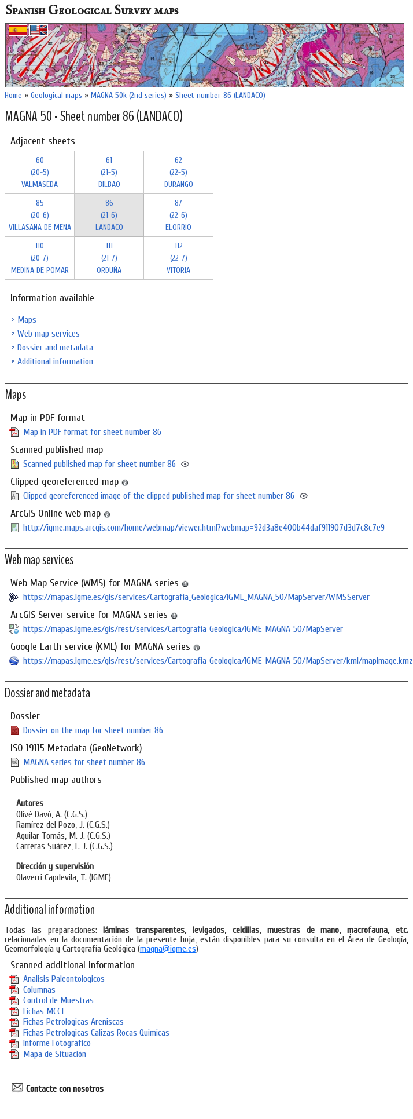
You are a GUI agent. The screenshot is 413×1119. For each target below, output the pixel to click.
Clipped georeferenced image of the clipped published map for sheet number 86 (158, 496)
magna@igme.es (168, 949)
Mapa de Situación (54, 1054)
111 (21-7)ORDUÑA (109, 258)
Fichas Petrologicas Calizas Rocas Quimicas (96, 1032)
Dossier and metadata (55, 347)
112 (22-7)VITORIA (178, 258)
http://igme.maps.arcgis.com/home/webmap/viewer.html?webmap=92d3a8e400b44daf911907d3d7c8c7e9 (204, 527)
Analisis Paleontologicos (64, 979)
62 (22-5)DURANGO (178, 172)
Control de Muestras (58, 1000)
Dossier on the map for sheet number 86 (93, 730)
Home (13, 95)
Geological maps (56, 95)
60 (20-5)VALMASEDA (39, 172)
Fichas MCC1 (43, 1011)
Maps (26, 320)
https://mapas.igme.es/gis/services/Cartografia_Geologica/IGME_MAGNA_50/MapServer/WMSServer (196, 597)
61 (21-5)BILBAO (109, 172)
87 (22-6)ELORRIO (178, 215)
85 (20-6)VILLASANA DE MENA (40, 215)
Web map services (48, 333)
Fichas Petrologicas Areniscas (73, 1021)
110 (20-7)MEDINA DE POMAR (40, 258)
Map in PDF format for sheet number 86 (92, 432)
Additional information (55, 361)
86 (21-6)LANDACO (109, 215)
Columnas (39, 990)
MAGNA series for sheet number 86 (84, 762)
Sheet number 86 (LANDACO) (220, 95)
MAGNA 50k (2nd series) (129, 95)
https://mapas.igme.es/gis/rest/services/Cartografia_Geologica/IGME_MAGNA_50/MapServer (183, 629)
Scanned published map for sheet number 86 (99, 464)
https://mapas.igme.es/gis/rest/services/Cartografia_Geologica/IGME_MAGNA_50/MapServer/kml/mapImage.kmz (218, 661)
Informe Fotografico (57, 1043)
